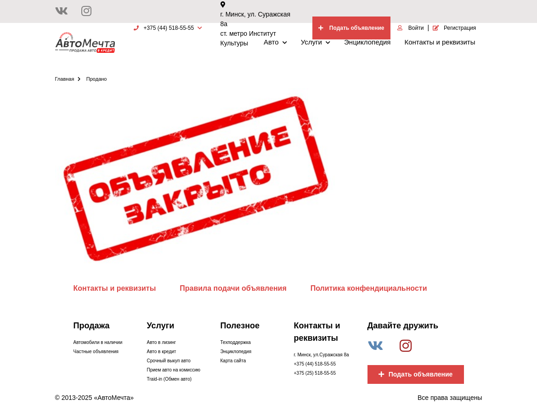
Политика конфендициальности (369, 288)
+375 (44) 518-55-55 (315, 363)
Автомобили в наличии (98, 342)
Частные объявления (96, 351)
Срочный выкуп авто (169, 360)
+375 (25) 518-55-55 (315, 373)
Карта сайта (233, 360)
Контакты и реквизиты (439, 42)
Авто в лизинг (161, 342)
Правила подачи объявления (233, 288)
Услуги (315, 42)
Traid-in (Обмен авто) (169, 379)
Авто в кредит (161, 351)
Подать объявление (416, 374)
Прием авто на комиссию (173, 369)
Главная (68, 79)
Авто (275, 42)
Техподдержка (235, 342)
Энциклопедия (367, 42)
